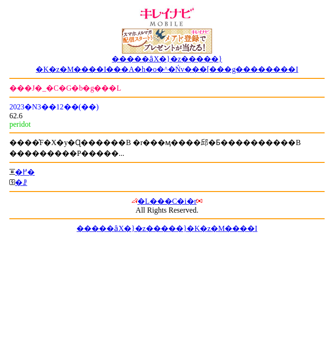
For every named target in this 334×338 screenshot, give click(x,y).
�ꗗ (21, 182)
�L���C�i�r (167, 201)
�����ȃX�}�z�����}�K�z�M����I (166, 228)
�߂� (25, 172)
